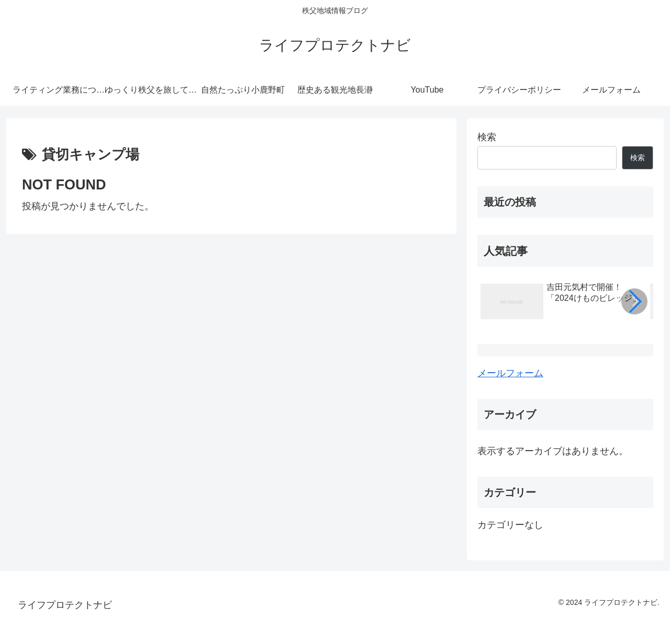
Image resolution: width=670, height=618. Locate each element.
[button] (634, 301)
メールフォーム (510, 373)
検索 (486, 137)
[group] (561, 303)
